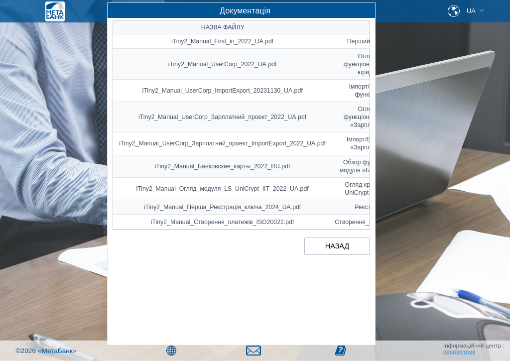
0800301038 (459, 352)
